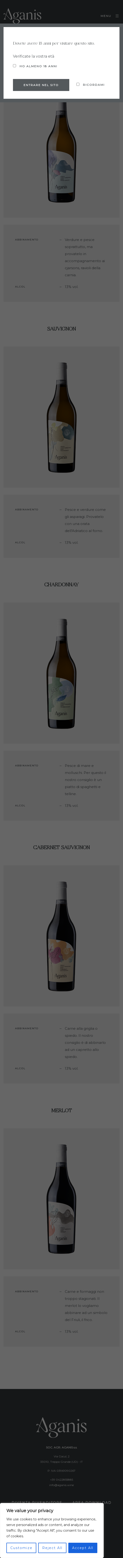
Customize (21, 1548)
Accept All (82, 1548)
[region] (52, 1530)
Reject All (52, 1548)
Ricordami (90, 85)
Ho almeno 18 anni (35, 66)
